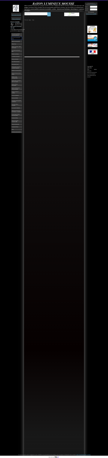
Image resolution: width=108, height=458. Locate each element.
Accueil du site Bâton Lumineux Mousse (16, 34)
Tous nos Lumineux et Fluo (16, 38)
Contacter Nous (15, 117)
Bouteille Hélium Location (15, 105)
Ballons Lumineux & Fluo (16, 70)
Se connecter (91, 12)
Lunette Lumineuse (15, 56)
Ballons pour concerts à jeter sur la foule (16, 81)
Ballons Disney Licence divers (16, 74)
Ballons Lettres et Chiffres (15, 92)
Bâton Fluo (14, 43)
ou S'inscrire (93, 4)
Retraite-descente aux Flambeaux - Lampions (16, 111)
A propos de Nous (15, 126)
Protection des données (16, 131)
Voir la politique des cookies (83, 454)
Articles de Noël (15, 98)
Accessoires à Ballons (16, 107)
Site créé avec (54, 457)
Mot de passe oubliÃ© (91, 14)
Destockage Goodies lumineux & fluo (16, 115)
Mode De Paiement (15, 124)
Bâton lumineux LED (16, 41)
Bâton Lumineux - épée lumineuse (16, 47)
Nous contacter (16, 19)
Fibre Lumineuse (15, 59)
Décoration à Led (15, 64)
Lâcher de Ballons (15, 95)
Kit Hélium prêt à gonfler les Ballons (16, 101)
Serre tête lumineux (15, 61)
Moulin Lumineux (15, 53)
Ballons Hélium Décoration (15, 85)
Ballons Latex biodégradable (14, 77)
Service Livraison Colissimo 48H (15, 121)
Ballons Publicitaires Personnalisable (16, 88)
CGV (13, 129)
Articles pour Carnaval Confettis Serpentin (16, 67)
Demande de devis (16, 15)
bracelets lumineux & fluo (16, 51)
